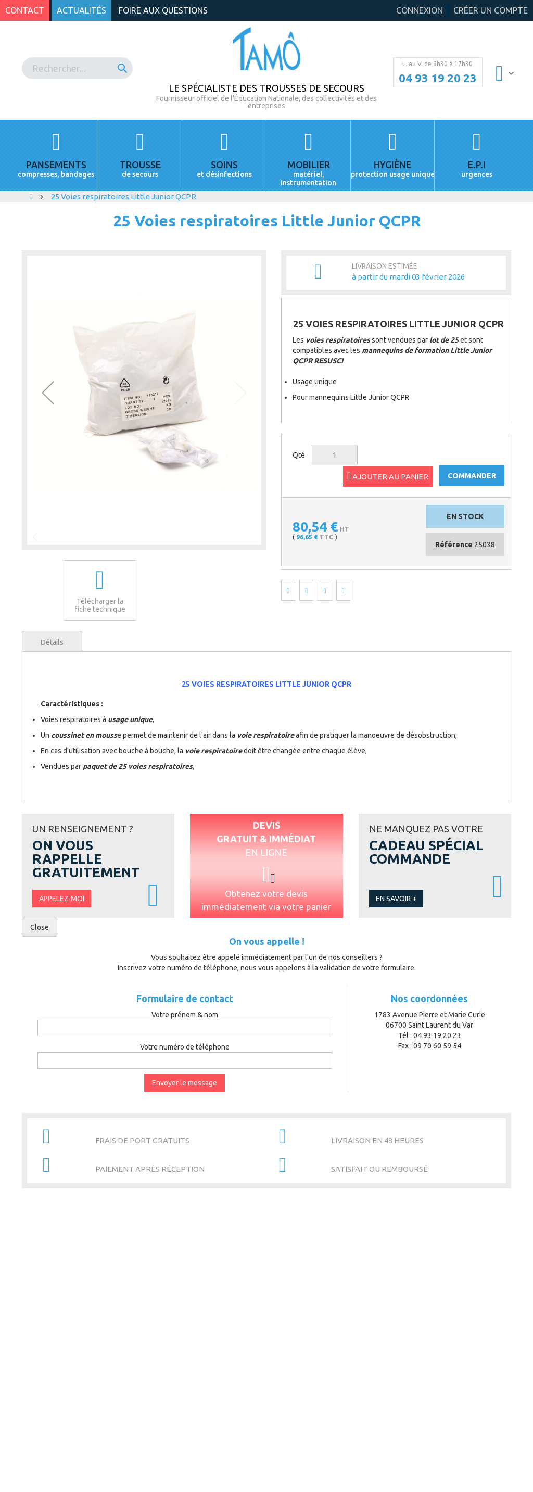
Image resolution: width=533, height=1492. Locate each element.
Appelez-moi (61, 898)
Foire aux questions (163, 10)
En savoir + (396, 898)
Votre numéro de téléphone (185, 1047)
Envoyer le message (184, 1083)
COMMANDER (472, 476)
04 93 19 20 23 (438, 78)
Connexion (419, 10)
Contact (24, 10)
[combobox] (77, 68)
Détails (52, 642)
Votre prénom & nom (184, 1014)
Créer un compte (490, 10)
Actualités (81, 10)
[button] (48, 392)
